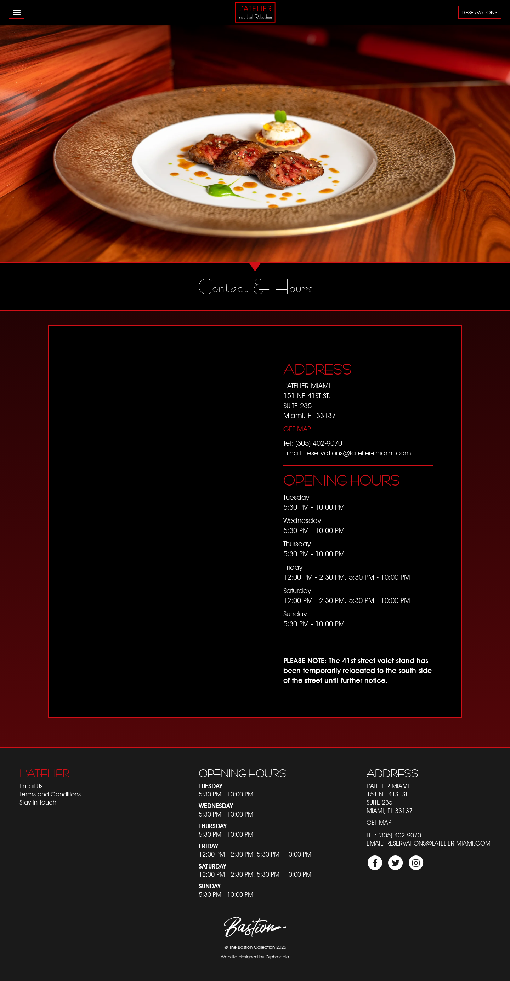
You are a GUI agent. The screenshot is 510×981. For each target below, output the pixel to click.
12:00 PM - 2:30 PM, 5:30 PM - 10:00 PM (255, 854)
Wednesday (216, 805)
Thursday (213, 826)
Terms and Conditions (50, 794)
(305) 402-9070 (318, 443)
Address (392, 773)
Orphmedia (277, 956)
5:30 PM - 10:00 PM (226, 794)
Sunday (210, 886)
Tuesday (210, 786)
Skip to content (25, 32)
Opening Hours (242, 773)
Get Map (297, 429)
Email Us (30, 786)
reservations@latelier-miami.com (358, 453)
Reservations (479, 12)
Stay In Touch (37, 802)
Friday (208, 846)
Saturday (212, 866)
